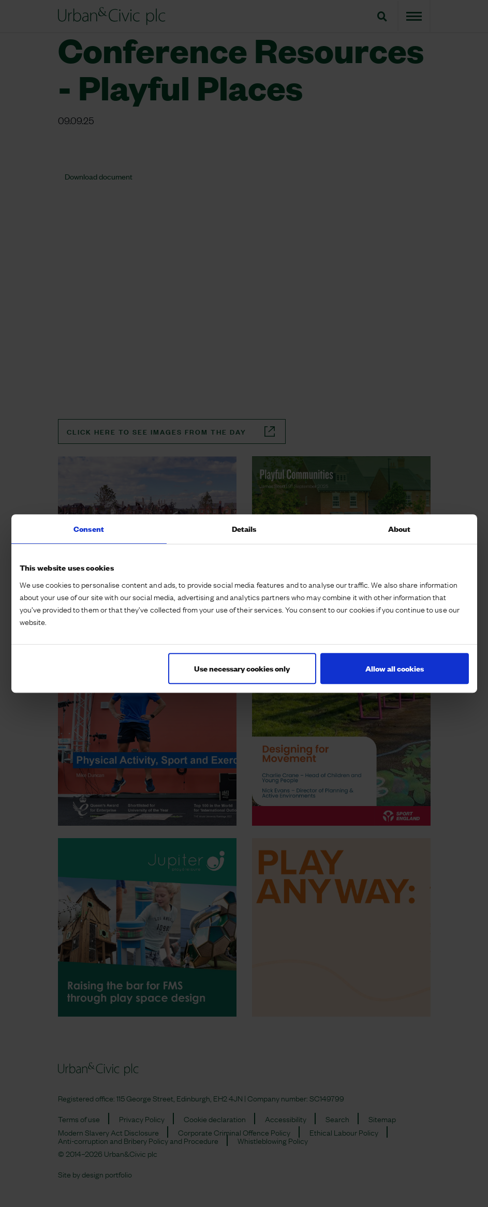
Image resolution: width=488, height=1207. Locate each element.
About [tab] (399, 528)
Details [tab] (244, 528)
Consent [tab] (88, 528)
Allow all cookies (394, 668)
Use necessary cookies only (242, 668)
